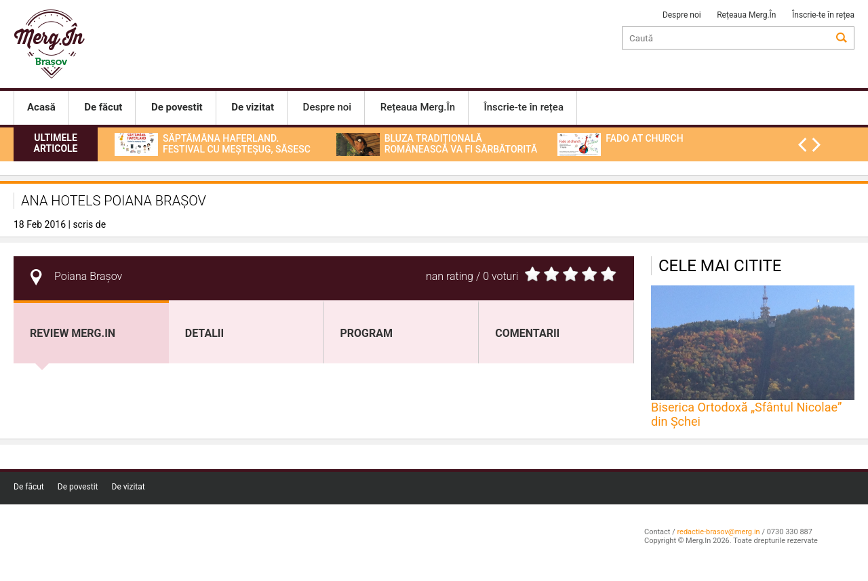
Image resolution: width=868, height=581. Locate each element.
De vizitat (128, 487)
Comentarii (527, 333)
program (366, 333)
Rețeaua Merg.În (746, 15)
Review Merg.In (72, 333)
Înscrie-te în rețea (823, 15)
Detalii (204, 333)
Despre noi (682, 15)
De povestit (78, 487)
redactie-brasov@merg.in (718, 531)
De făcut (29, 487)
